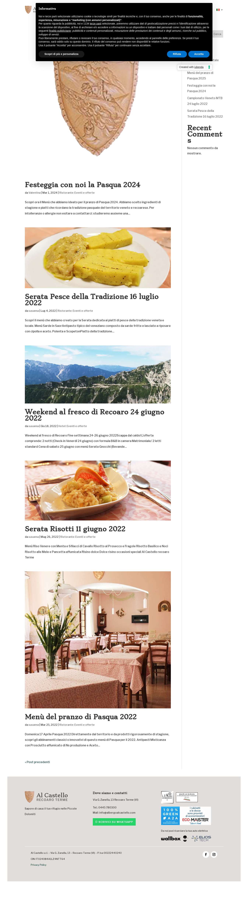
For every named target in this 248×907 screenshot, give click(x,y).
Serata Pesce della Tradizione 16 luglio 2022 (92, 300)
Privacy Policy (39, 864)
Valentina (35, 192)
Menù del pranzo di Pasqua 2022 (81, 717)
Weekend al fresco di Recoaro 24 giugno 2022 (94, 415)
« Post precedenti (37, 762)
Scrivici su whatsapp (116, 821)
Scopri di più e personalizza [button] (61, 54)
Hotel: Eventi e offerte (72, 426)
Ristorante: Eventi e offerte (77, 192)
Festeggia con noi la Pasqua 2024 (82, 185)
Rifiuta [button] (177, 54)
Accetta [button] (199, 54)
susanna (34, 310)
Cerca (217, 34)
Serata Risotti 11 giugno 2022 (75, 529)
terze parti (95, 23)
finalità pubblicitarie (60, 30)
